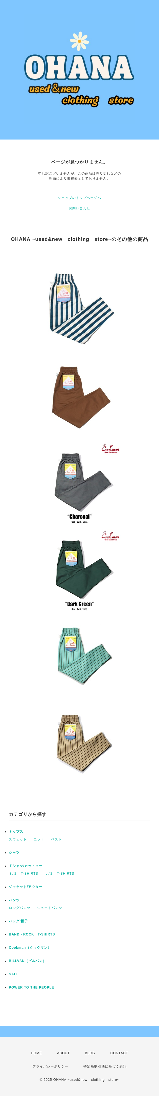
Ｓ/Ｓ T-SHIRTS (23, 874)
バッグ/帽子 (18, 921)
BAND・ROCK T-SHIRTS (32, 934)
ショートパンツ (49, 908)
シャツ (14, 853)
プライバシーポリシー (50, 1066)
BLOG (90, 1053)
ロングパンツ (19, 908)
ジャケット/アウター (25, 887)
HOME (36, 1053)
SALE (14, 974)
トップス (16, 832)
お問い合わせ (79, 208)
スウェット (18, 839)
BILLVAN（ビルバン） (27, 961)
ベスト (56, 839)
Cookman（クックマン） (30, 948)
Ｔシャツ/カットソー (25, 866)
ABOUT (63, 1053)
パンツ (14, 900)
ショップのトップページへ (79, 198)
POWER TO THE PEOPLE (31, 987)
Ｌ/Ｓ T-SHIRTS (59, 874)
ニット (39, 839)
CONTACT (119, 1053)
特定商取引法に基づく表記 (105, 1066)
